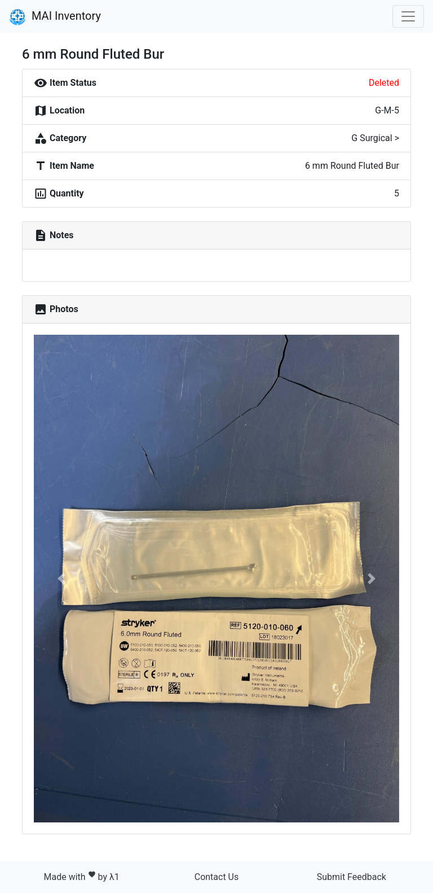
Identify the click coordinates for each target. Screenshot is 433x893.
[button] (61, 578)
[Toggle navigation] (408, 16)
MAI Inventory (55, 16)
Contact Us (217, 877)
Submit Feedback (351, 877)
